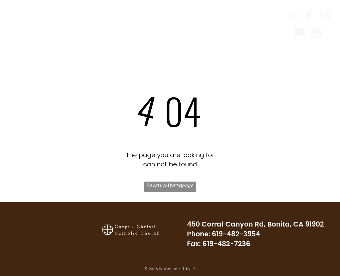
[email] (292, 16)
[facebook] (308, 16)
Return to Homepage (170, 185)
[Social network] (315, 33)
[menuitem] (90, 11)
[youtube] (299, 33)
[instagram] (325, 16)
